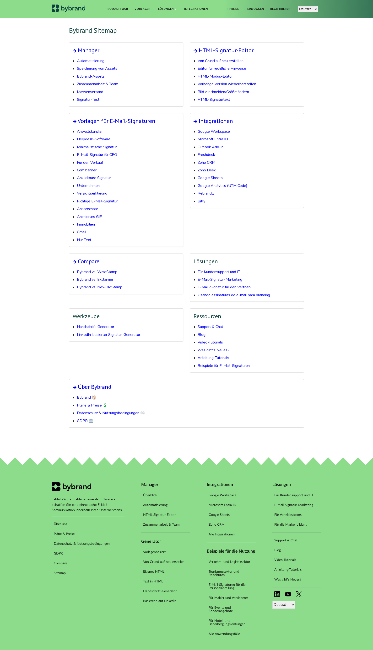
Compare (88, 261)
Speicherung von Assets (97, 68)
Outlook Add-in (210, 147)
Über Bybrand (94, 387)
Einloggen (255, 9)
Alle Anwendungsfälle (224, 634)
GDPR (58, 553)
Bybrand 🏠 (87, 397)
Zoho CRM (206, 162)
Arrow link (74, 51)
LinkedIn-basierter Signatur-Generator (108, 334)
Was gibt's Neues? (213, 350)
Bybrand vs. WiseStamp (97, 272)
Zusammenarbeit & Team (97, 84)
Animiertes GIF (89, 216)
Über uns (60, 524)
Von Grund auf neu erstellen (220, 60)
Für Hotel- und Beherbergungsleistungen (227, 622)
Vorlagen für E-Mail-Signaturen (116, 121)
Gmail (81, 232)
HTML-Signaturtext (214, 99)
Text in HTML (153, 581)
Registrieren (280, 9)
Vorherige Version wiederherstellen (227, 84)
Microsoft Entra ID (213, 139)
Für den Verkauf (90, 162)
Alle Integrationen (222, 534)
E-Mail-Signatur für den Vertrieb (224, 287)
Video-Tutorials (210, 342)
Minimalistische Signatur (97, 147)
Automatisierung (90, 60)
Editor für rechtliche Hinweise (222, 68)
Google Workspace (214, 131)
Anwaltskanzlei (89, 131)
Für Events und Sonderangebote (221, 609)
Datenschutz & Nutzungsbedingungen (82, 543)
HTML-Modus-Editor (215, 76)
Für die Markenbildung (290, 524)
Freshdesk (206, 154)
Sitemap (60, 573)
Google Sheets (210, 177)
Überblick (150, 495)
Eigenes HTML (153, 571)
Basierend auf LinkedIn (160, 601)
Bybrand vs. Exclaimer (95, 279)
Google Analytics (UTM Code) (222, 185)
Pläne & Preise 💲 (92, 405)
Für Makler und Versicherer (228, 598)
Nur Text (84, 240)
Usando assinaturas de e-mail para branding (234, 295)
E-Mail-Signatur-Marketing (220, 279)
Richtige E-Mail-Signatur (97, 201)
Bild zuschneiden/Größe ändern (223, 92)
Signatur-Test (88, 99)
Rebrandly (206, 193)
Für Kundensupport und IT (219, 272)
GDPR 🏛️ (85, 420)
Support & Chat (210, 326)
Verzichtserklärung (92, 193)
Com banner (87, 170)
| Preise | (234, 9)
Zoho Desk (207, 170)
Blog (201, 334)
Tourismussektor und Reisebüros (224, 573)
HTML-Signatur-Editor (226, 50)
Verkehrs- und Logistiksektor (229, 562)
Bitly (201, 201)
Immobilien (86, 224)
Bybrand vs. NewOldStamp (99, 287)
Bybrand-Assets (91, 76)
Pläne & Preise (64, 534)
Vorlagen (143, 9)
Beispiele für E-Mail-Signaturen (224, 365)
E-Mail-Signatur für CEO (97, 154)
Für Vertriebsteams (288, 515)
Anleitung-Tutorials (213, 357)
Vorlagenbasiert (154, 552)
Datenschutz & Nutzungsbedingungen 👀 (111, 413)
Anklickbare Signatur (94, 177)
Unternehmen (88, 185)
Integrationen (196, 9)
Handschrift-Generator (95, 326)
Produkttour (117, 9)
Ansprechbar (87, 208)
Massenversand (90, 92)
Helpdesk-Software (93, 139)
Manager (88, 50)
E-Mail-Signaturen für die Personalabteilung (227, 586)
